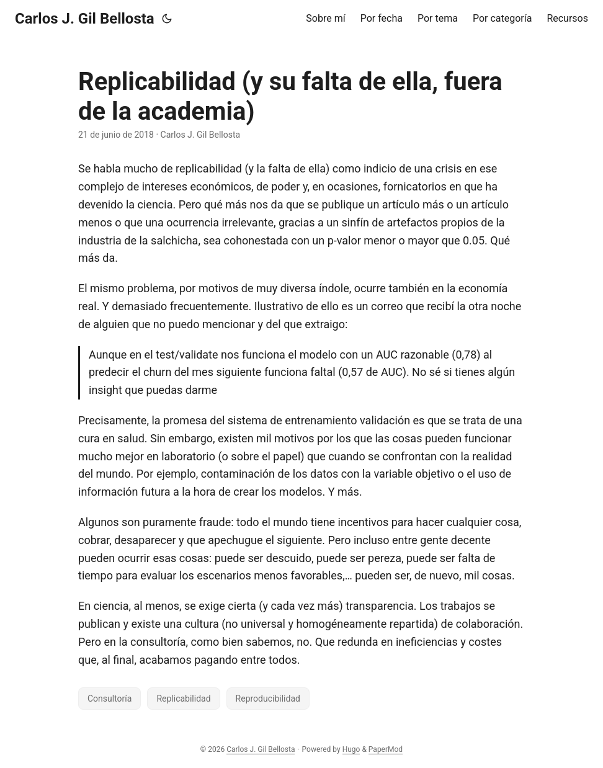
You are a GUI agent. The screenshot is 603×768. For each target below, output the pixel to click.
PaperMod (385, 749)
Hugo (351, 749)
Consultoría (109, 698)
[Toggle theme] (166, 18)
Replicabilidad (183, 698)
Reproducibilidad (268, 698)
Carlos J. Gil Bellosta (84, 18)
